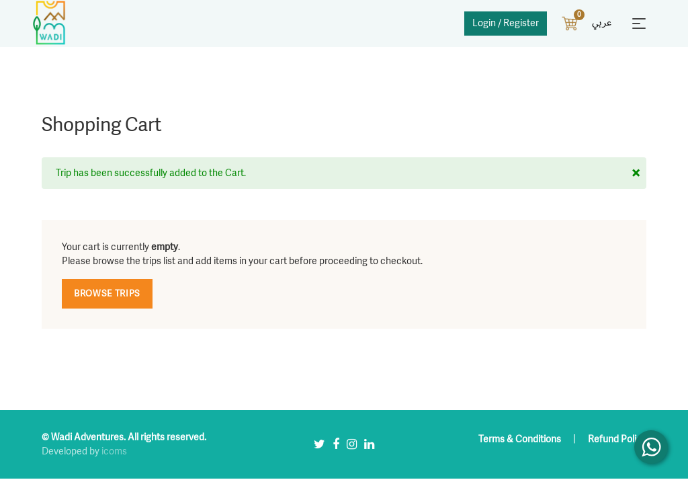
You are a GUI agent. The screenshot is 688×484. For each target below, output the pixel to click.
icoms (114, 451)
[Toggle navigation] (639, 23)
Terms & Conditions (520, 439)
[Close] (636, 173)
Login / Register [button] (505, 23)
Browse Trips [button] (107, 293)
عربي (601, 22)
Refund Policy (617, 439)
